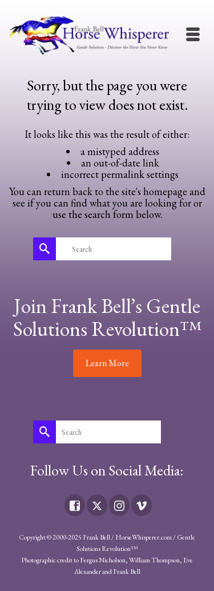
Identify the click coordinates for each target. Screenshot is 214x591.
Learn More (107, 363)
